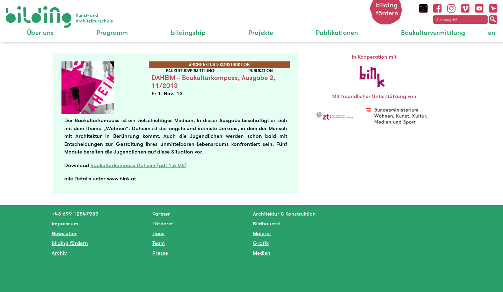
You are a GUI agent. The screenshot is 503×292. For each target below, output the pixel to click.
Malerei (262, 233)
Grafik (261, 243)
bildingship (188, 33)
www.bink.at (121, 178)
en (491, 33)
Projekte (260, 33)
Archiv (59, 252)
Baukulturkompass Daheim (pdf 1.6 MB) (138, 165)
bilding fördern (387, 9)
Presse (160, 252)
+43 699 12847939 (75, 213)
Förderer (162, 223)
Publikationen (337, 33)
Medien (261, 252)
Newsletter (64, 233)
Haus (158, 233)
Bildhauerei (266, 223)
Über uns (40, 33)
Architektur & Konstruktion (284, 213)
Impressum (65, 223)
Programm (112, 33)
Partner (161, 213)
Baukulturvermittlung (433, 33)
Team (158, 243)
